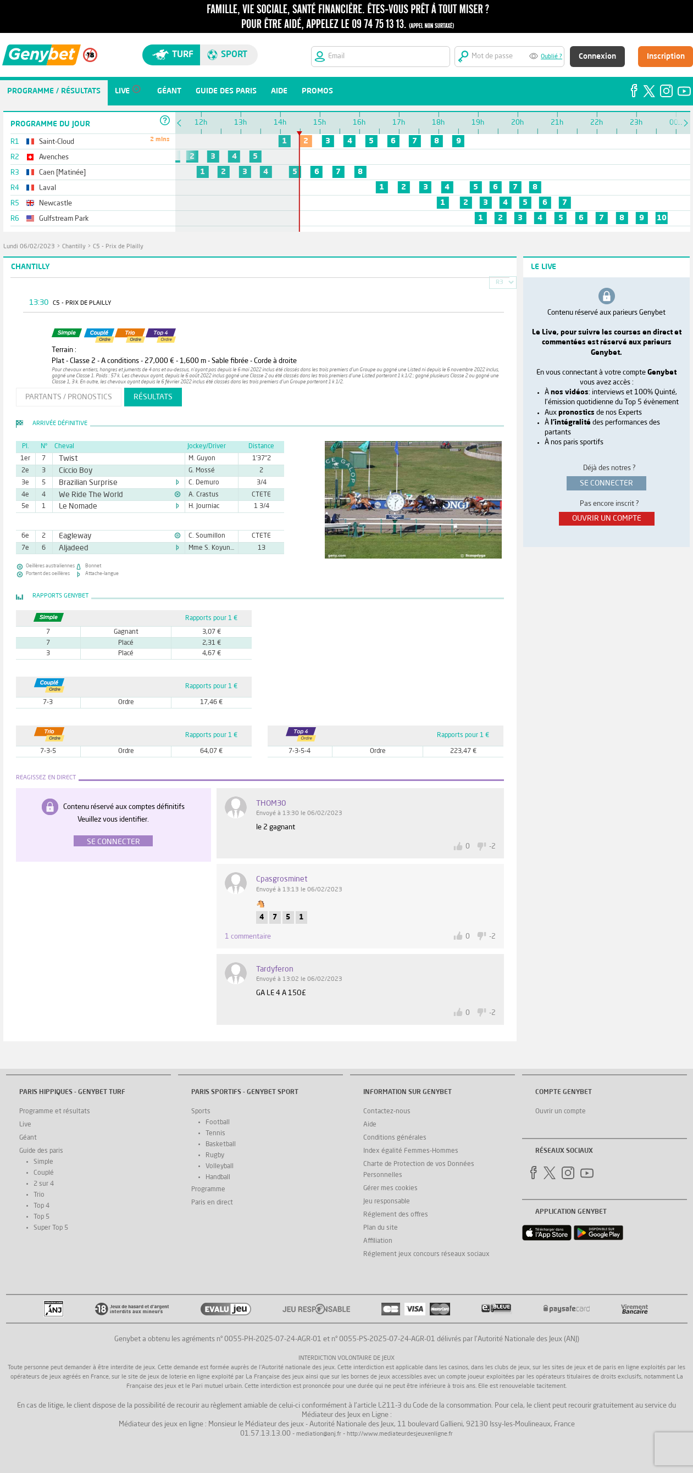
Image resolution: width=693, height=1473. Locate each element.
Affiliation (377, 1241)
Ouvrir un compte (560, 1111)
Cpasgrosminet (281, 879)
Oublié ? (551, 57)
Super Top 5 (51, 1228)
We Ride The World (85, 495)
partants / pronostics (68, 397)
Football (218, 1122)
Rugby (215, 1155)
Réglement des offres (395, 1215)
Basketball (221, 1144)
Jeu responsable (386, 1201)
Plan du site (380, 1228)
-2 (492, 846)
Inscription (666, 56)
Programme (208, 1189)
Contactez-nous (387, 1111)
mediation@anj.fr (318, 1434)
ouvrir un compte (606, 518)
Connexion (597, 56)
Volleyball (220, 1166)
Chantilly (74, 247)
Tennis (215, 1133)
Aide (369, 1125)
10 (662, 218)
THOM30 (271, 803)
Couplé (44, 1173)
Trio (39, 1195)
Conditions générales (394, 1138)
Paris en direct (212, 1202)
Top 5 (41, 1217)
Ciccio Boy (72, 471)
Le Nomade (74, 506)
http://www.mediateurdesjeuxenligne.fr (400, 1434)
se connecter (606, 483)
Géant (28, 1138)
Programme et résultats (54, 1111)
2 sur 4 (44, 1184)
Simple (43, 1162)
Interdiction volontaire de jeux (346, 1358)
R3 (499, 283)
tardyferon (274, 969)
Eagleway (72, 536)
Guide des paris (41, 1151)
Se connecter (113, 842)
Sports (200, 1111)
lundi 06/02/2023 (29, 247)
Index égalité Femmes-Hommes (410, 1151)
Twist (66, 458)
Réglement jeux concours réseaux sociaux (426, 1254)
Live (25, 1125)
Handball (218, 1177)
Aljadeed (70, 548)
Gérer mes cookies (390, 1188)
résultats (153, 397)
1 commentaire (248, 936)
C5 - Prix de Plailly (118, 247)
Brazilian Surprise (83, 483)
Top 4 (41, 1206)
